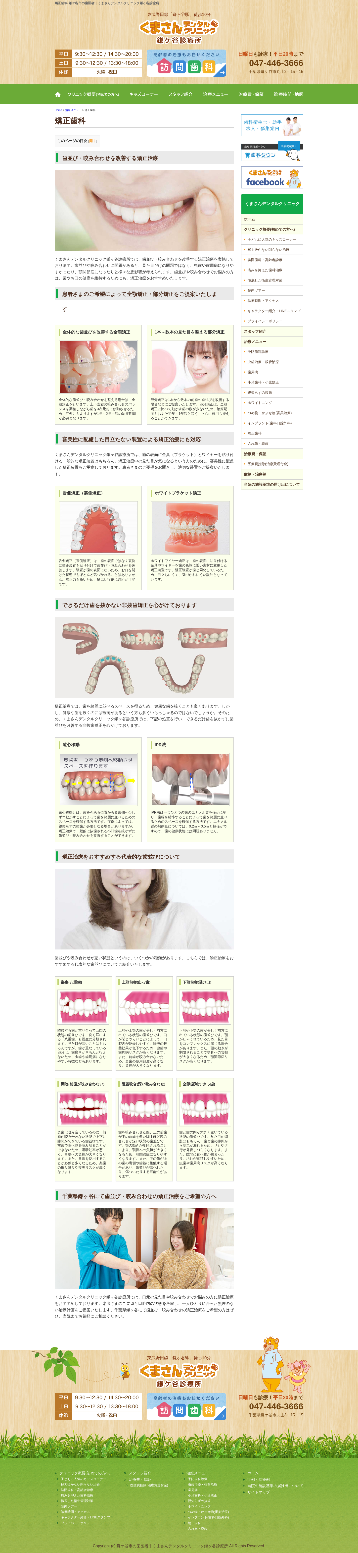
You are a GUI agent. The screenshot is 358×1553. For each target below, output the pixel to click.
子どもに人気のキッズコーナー (272, 239)
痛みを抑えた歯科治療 (265, 270)
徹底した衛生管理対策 (265, 280)
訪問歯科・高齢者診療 (265, 260)
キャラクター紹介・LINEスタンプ (274, 311)
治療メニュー (216, 98)
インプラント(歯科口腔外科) (270, 423)
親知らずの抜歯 (260, 392)
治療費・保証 (251, 98)
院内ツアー (256, 290)
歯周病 (253, 372)
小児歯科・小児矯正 (263, 382)
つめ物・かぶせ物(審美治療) (270, 413)
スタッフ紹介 (180, 98)
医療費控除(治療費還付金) (268, 464)
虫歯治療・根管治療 (263, 362)
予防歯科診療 (258, 352)
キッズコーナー (143, 98)
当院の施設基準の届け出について (272, 484)
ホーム (59, 98)
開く (92, 141)
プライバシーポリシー (265, 321)
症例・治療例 (255, 474)
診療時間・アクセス (263, 301)
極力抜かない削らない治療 (268, 250)
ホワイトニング (260, 403)
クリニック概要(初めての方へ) (93, 98)
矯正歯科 (255, 433)
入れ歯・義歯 (258, 443)
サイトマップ (258, 1492)
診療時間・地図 (285, 98)
